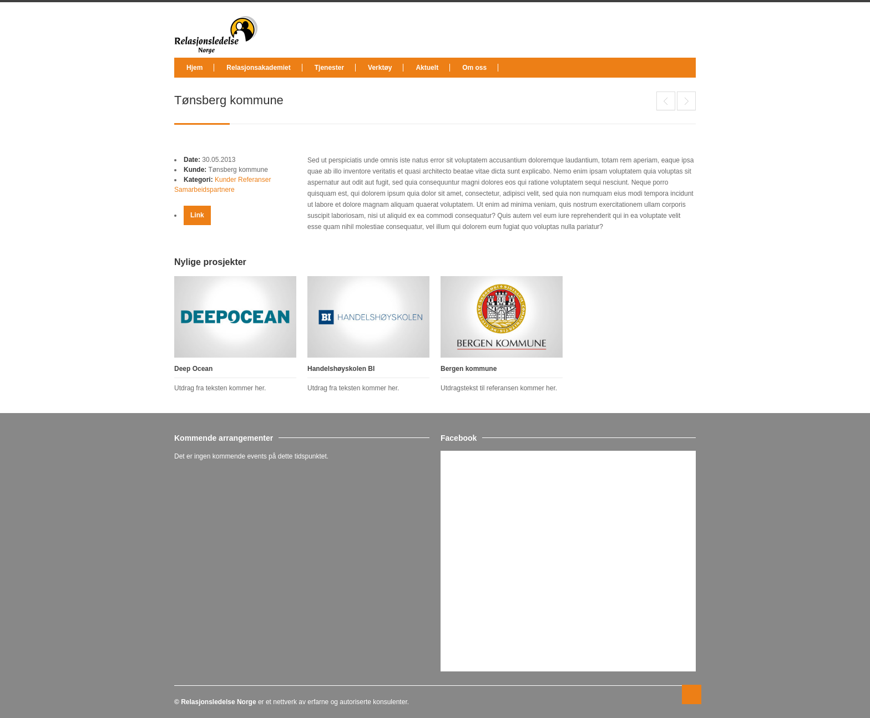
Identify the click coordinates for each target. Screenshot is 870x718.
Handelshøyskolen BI (686, 100)
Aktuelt (427, 68)
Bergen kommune (469, 369)
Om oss (474, 68)
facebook (688, 24)
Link (197, 215)
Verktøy (380, 68)
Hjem (194, 68)
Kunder (225, 180)
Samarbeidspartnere (204, 189)
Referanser (254, 180)
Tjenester (329, 68)
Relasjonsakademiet (258, 68)
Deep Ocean (665, 100)
